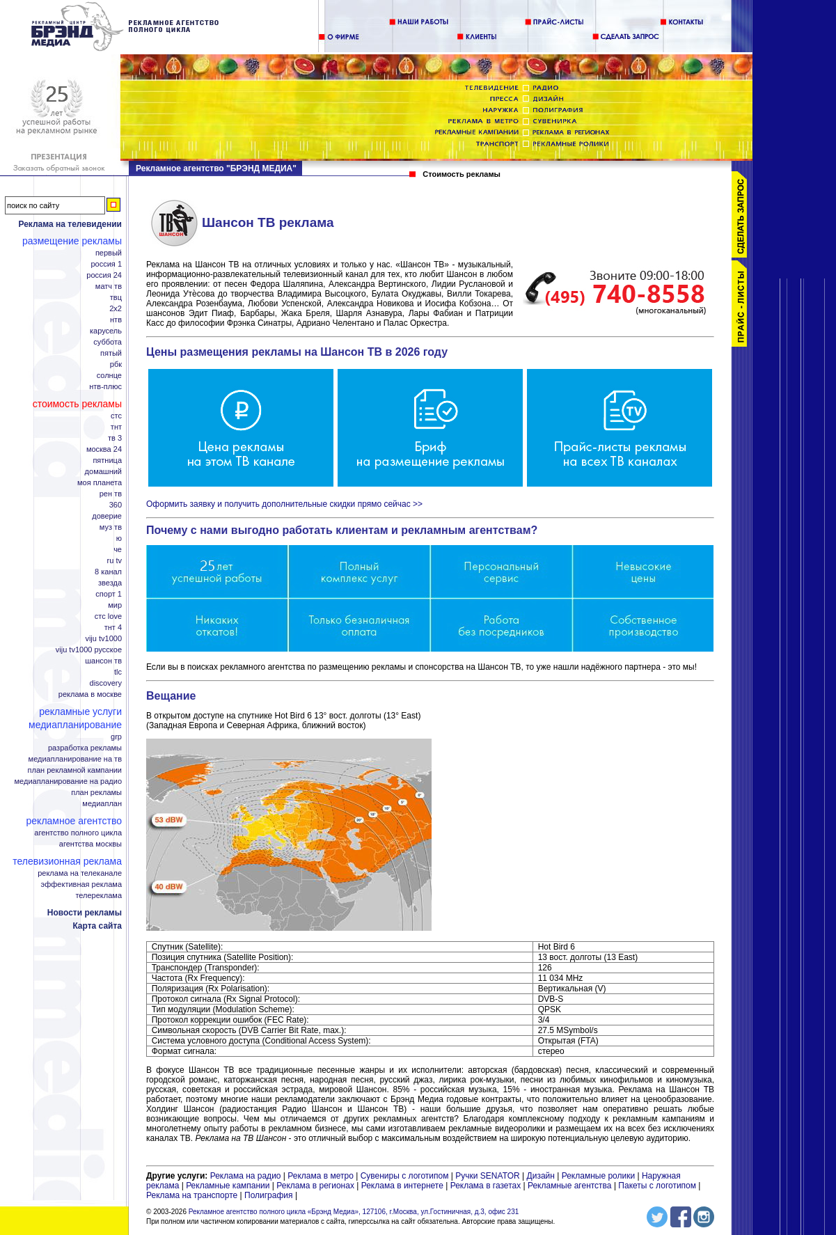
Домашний (103, 471)
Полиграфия (268, 1195)
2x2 (115, 309)
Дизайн (541, 1176)
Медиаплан (102, 804)
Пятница (107, 460)
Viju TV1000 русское (89, 650)
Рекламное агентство (74, 821)
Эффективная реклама (81, 884)
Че (117, 549)
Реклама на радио (245, 1176)
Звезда (110, 583)
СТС (116, 416)
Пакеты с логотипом (657, 1185)
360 (115, 505)
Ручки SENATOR (487, 1176)
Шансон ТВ (103, 661)
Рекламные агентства (571, 1185)
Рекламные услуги (80, 711)
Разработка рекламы (85, 748)
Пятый (111, 353)
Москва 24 (104, 449)
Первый (108, 253)
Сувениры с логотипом (405, 1176)
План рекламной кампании (75, 770)
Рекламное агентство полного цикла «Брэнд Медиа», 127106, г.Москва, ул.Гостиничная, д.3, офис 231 (354, 1212)
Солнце (109, 375)
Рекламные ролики (598, 1176)
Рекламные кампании (227, 1185)
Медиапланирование (75, 725)
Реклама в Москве (90, 694)
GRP (116, 737)
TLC (118, 672)
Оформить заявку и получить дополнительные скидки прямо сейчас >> (284, 504)
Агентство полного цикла (78, 833)
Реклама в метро (320, 1176)
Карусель (106, 331)
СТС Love (108, 616)
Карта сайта (97, 926)
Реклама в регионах (315, 1185)
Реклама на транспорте (191, 1195)
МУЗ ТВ (111, 527)
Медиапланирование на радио (68, 781)
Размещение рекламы (72, 241)
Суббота (107, 342)
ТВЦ (116, 297)
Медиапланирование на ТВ (75, 759)
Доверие (107, 516)
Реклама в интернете (402, 1185)
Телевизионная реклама (67, 861)
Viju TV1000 (103, 639)
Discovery (106, 683)
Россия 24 (104, 275)
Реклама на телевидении (70, 224)
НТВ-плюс (105, 387)
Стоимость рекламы (77, 404)
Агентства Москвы (90, 844)
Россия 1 (106, 264)
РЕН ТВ (111, 494)
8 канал (108, 572)
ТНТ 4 (113, 627)
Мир (115, 605)
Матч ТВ (108, 286)
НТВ (116, 320)
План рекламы (96, 792)
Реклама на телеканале (80, 873)
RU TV (114, 561)
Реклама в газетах (486, 1185)
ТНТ (116, 427)
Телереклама (98, 895)
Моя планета (99, 483)
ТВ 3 (115, 438)
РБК (116, 364)
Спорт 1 (108, 594)
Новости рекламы (84, 913)
